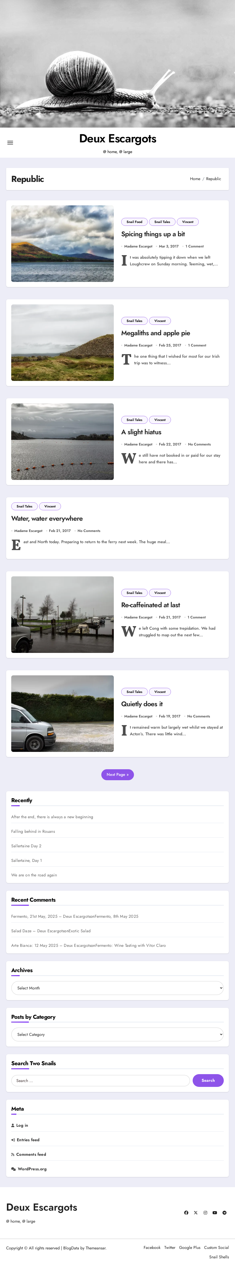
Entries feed (28, 1140)
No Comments (199, 444)
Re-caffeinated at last (150, 605)
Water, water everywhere (48, 519)
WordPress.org (32, 1169)
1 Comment (194, 246)
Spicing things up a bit (153, 234)
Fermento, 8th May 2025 (116, 916)
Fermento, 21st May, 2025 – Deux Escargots (50, 916)
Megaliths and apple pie (155, 333)
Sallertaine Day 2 (26, 846)
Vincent (187, 221)
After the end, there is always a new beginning (52, 817)
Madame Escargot (138, 246)
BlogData (71, 1248)
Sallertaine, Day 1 (26, 861)
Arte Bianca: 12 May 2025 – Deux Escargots (51, 945)
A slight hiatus (141, 432)
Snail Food (134, 221)
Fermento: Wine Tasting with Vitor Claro (130, 945)
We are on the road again (34, 875)
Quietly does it (142, 704)
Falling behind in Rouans (33, 832)
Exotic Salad (80, 931)
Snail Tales (162, 221)
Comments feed (31, 1155)
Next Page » (118, 775)
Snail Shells (219, 1257)
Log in (22, 1125)
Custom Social (216, 1248)
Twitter (169, 1248)
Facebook (152, 1248)
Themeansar (95, 1248)
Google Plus (189, 1248)
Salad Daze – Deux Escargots (37, 931)
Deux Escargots (117, 138)
